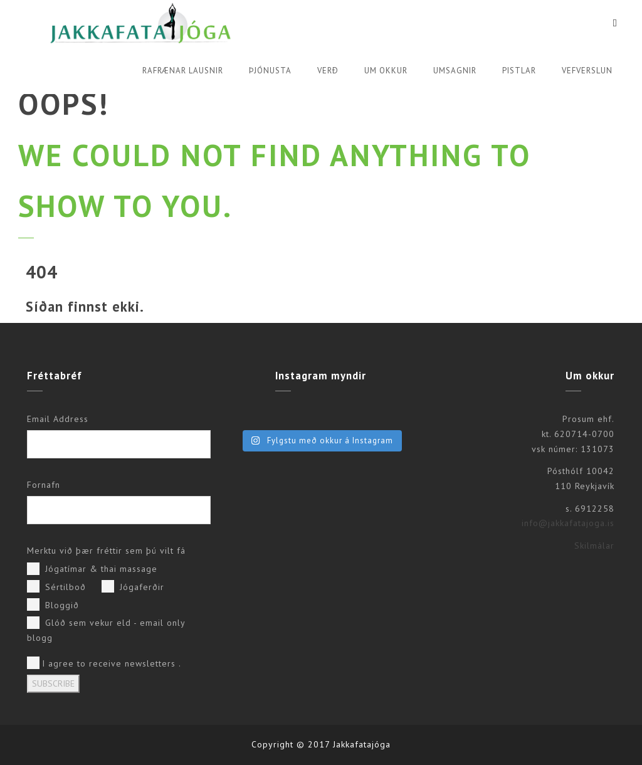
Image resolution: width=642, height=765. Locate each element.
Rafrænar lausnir (182, 70)
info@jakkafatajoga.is (568, 523)
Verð (328, 70)
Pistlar (519, 70)
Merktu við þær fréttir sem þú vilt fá (106, 550)
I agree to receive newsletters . (104, 663)
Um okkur (386, 70)
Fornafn (43, 484)
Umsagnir (454, 70)
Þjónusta (270, 70)
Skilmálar (594, 545)
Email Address (57, 419)
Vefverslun (587, 70)
